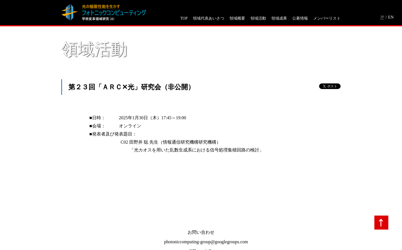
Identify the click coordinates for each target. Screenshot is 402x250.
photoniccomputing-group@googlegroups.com (206, 241)
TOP (184, 18)
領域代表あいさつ (208, 18)
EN (391, 17)
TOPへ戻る (381, 223)
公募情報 (300, 18)
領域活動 (258, 18)
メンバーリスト (327, 18)
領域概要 (237, 18)
